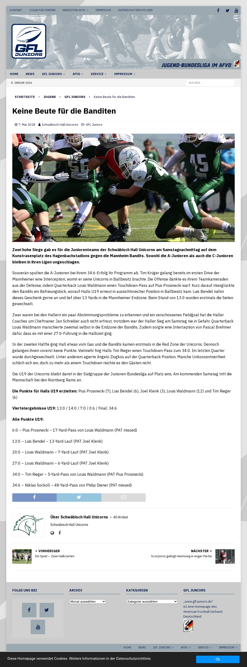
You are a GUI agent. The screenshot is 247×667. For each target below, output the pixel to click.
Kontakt (16, 10)
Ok (218, 659)
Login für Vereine (42, 10)
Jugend (49, 96)
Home (14, 73)
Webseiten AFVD (74, 10)
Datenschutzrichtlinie (135, 10)
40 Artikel (120, 517)
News (30, 73)
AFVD (76, 73)
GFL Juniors (52, 73)
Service (97, 73)
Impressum (103, 10)
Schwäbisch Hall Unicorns (60, 124)
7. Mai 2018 (27, 124)
